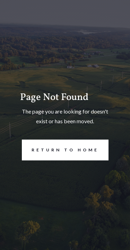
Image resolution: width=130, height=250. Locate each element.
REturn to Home (60, 150)
